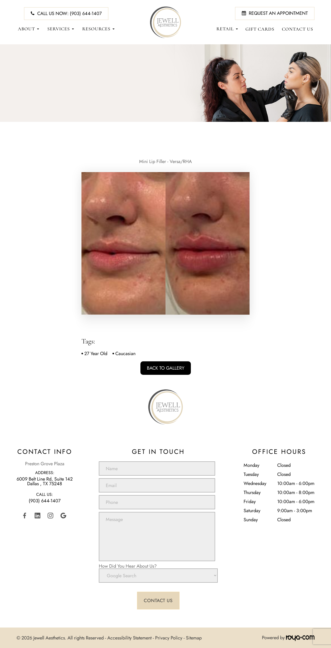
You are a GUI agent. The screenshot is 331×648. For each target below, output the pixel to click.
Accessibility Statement (129, 637)
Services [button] (60, 29)
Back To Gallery (165, 368)
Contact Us (297, 29)
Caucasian (125, 353)
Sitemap (194, 637)
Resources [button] (98, 29)
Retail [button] (227, 29)
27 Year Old (95, 353)
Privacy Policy (168, 637)
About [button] (28, 29)
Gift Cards (259, 29)
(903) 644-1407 (45, 500)
